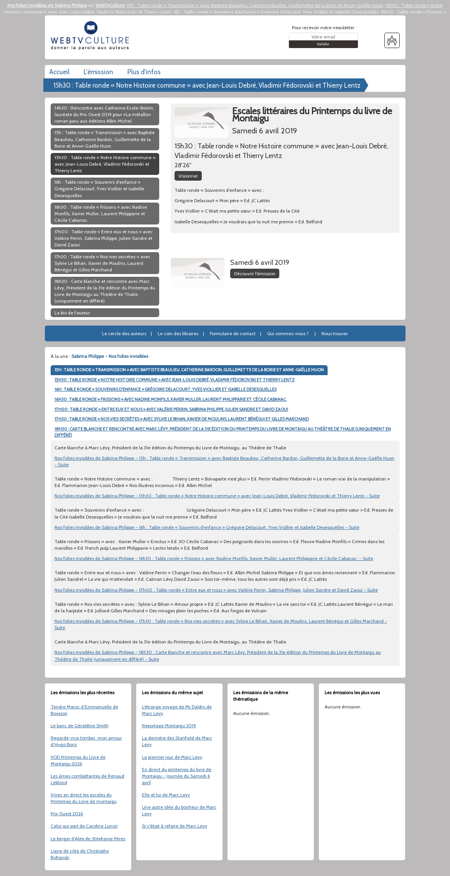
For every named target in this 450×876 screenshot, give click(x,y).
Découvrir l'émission (254, 273)
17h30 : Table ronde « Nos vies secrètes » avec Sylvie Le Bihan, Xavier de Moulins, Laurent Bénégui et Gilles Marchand (102, 263)
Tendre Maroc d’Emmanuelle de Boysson (84, 710)
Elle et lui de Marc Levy (166, 795)
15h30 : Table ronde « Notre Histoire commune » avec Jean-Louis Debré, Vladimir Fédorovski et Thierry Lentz (207, 85)
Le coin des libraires (178, 333)
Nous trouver (334, 333)
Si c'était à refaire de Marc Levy (174, 826)
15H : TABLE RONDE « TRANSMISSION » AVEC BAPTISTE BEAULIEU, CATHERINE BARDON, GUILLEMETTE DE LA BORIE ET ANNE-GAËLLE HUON (189, 369)
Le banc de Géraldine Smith (80, 725)
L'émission (98, 72)
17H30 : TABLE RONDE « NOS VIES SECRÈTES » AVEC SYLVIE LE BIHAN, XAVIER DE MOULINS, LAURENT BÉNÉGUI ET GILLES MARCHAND (181, 419)
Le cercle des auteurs (124, 333)
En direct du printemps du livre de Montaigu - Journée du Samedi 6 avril (176, 775)
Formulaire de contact (232, 333)
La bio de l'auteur (72, 313)
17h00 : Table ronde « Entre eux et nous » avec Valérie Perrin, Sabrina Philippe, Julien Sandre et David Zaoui (103, 238)
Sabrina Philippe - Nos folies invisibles (109, 356)
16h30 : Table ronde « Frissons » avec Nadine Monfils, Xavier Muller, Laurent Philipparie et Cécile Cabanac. (100, 213)
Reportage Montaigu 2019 (169, 725)
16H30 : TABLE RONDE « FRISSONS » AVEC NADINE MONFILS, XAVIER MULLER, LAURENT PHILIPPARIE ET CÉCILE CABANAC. (170, 399)
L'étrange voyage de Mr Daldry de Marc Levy (177, 710)
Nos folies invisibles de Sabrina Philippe (47, 5)
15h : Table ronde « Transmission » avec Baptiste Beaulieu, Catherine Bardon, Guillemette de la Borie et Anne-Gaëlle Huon (255, 5)
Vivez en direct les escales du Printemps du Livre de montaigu (84, 798)
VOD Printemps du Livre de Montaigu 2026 (78, 760)
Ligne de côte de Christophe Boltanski (80, 854)
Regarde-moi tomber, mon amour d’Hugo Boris (86, 741)
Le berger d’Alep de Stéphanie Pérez (88, 838)
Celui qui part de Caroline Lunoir (84, 826)
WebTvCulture (110, 5)
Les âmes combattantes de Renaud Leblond (87, 779)
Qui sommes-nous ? (288, 333)
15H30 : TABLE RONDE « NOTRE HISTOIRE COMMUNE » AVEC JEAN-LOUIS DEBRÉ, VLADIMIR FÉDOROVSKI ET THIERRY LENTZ (174, 379)
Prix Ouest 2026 (67, 813)
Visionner (188, 176)
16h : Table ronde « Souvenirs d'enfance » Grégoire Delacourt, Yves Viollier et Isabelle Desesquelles (276, 12)
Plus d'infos (144, 72)
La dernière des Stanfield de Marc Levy (177, 741)
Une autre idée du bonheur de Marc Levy (179, 810)
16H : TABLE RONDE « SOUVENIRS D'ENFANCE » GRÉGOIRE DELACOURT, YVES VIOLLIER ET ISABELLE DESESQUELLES (165, 389)
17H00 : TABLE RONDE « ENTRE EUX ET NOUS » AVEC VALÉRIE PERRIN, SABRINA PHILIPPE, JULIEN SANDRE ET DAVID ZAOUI (171, 409)
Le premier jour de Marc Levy (172, 757)
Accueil (59, 72)
